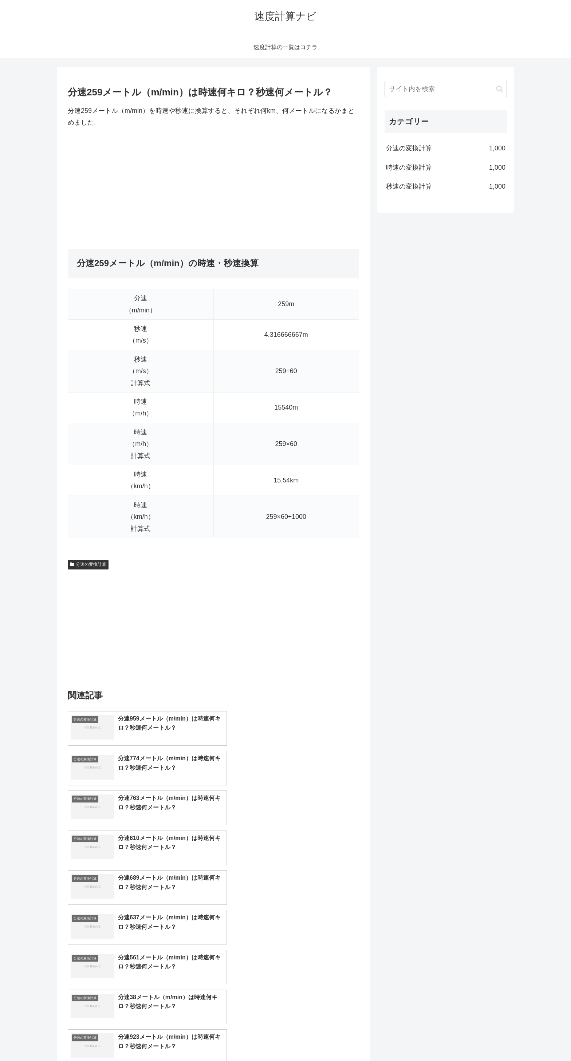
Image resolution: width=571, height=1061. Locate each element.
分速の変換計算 (88, 564)
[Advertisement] (213, 189)
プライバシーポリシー (481, 1038)
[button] (499, 89)
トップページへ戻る (426, 1038)
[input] (446, 89)
